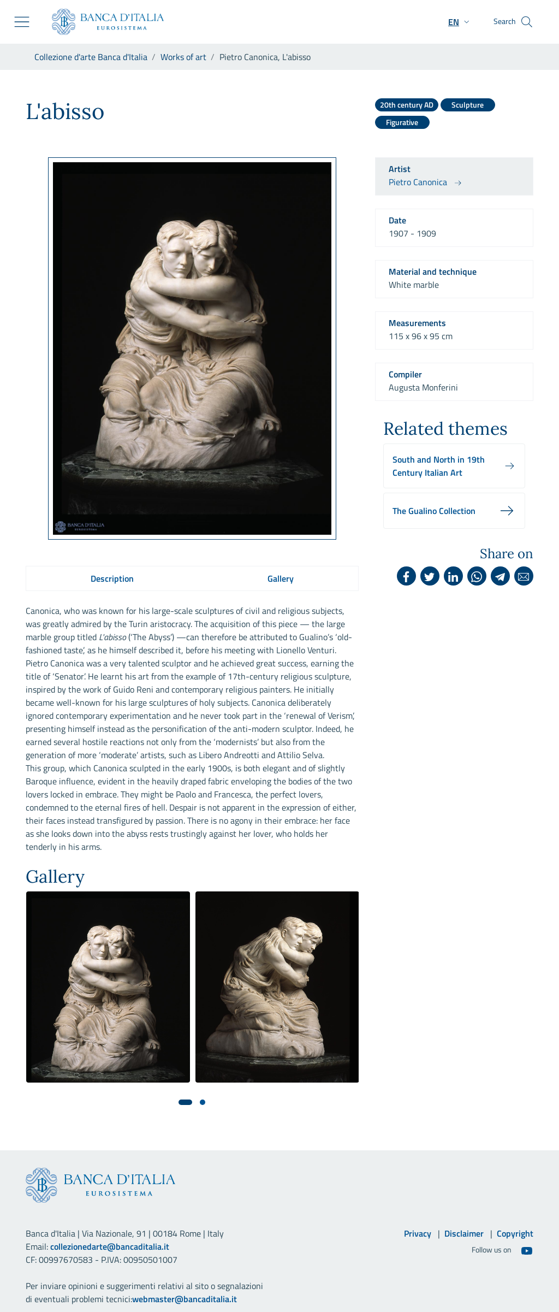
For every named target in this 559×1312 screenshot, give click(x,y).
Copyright (515, 1233)
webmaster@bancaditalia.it (184, 1298)
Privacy (417, 1233)
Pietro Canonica (418, 181)
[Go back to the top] (535, 1288)
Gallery (280, 578)
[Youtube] (526, 1250)
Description (112, 578)
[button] (459, 22)
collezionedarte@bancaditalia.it (109, 1246)
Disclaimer (464, 1233)
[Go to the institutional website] (103, 22)
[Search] (526, 21)
